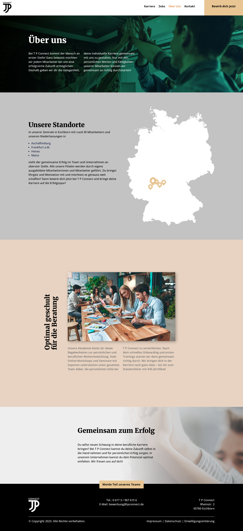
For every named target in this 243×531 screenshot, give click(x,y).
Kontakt (189, 6)
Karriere (149, 6)
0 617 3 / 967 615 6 (125, 500)
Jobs (161, 6)
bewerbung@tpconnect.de (126, 504)
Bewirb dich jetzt (224, 6)
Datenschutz (173, 521)
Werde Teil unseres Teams (121, 484)
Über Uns (175, 6)
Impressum (154, 521)
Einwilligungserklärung (199, 521)
